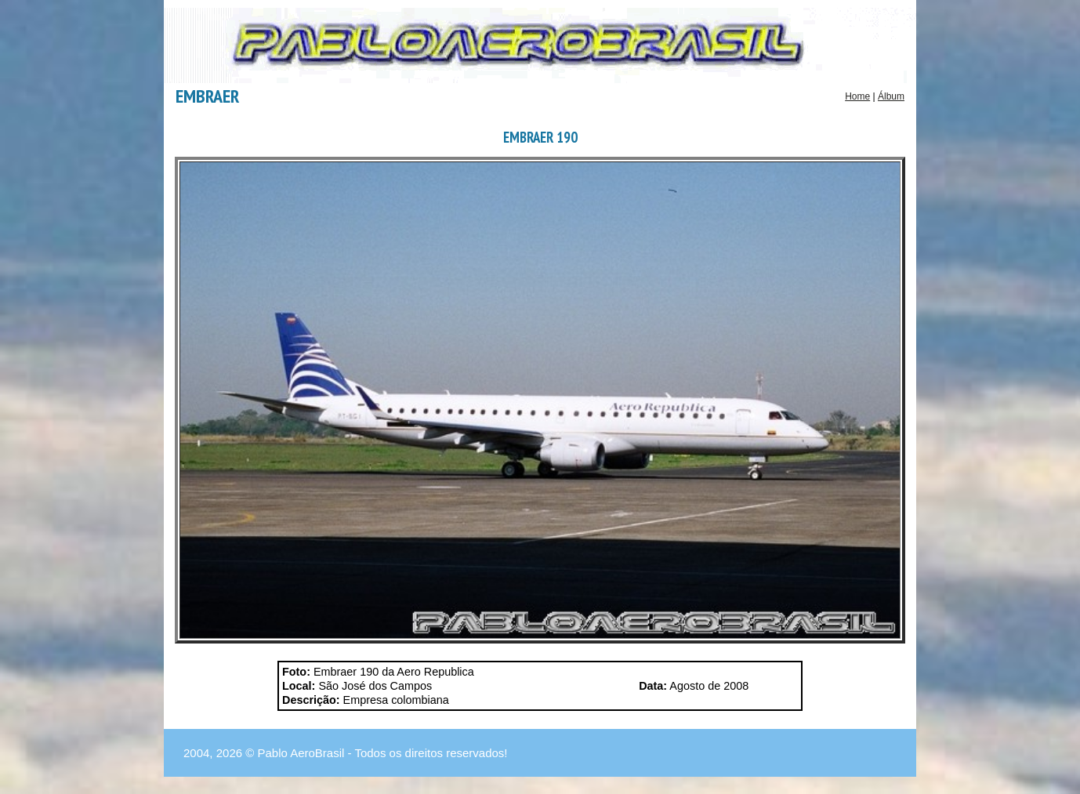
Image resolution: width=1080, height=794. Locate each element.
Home (857, 96)
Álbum (891, 96)
